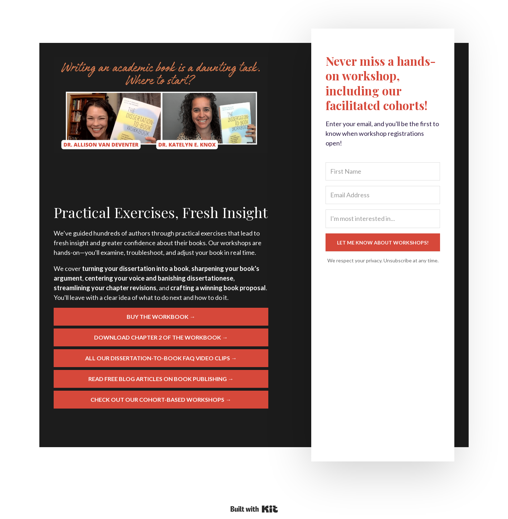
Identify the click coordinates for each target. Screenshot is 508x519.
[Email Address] (383, 195)
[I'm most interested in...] (383, 218)
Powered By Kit (254, 509)
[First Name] (383, 171)
